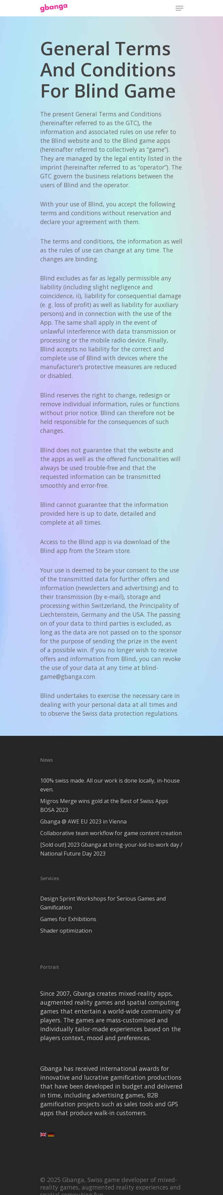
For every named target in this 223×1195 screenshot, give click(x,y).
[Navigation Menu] (179, 8)
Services (49, 878)
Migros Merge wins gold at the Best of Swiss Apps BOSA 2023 (104, 805)
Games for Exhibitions (68, 919)
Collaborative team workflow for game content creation (111, 833)
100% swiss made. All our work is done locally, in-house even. (110, 785)
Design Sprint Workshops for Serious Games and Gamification (103, 903)
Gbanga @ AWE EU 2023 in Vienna (83, 821)
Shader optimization (66, 930)
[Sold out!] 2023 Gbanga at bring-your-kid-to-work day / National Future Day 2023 (111, 849)
